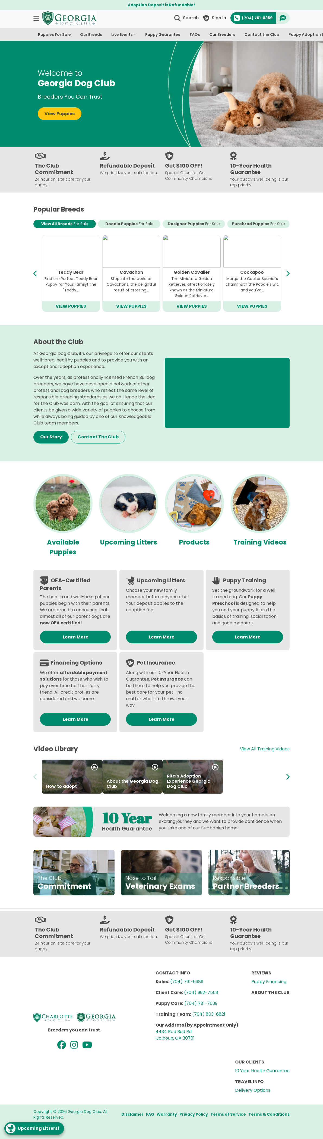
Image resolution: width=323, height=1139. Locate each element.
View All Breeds (64, 224)
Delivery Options (252, 1090)
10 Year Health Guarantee (262, 1071)
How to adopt (61, 786)
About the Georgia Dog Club (132, 783)
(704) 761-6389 (186, 981)
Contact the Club (262, 34)
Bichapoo (252, 272)
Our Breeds (91, 34)
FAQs (195, 34)
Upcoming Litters (128, 542)
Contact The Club (98, 437)
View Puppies (60, 114)
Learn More (75, 637)
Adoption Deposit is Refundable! (161, 5)
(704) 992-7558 (201, 992)
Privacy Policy (193, 1114)
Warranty (167, 1114)
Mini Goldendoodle (192, 272)
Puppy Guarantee (162, 34)
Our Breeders (222, 34)
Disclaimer (132, 1114)
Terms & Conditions (269, 1114)
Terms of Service (228, 1114)
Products (194, 542)
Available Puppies (63, 547)
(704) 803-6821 (208, 1014)
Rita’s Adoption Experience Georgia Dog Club (188, 781)
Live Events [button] (122, 34)
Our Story (51, 437)
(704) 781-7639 (200, 1003)
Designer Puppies (194, 224)
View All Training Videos (265, 749)
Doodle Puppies (129, 224)
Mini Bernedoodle (131, 272)
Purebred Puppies (258, 224)
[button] (36, 18)
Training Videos (260, 542)
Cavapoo (70, 272)
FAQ (150, 1114)
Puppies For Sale (54, 34)
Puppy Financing (268, 981)
